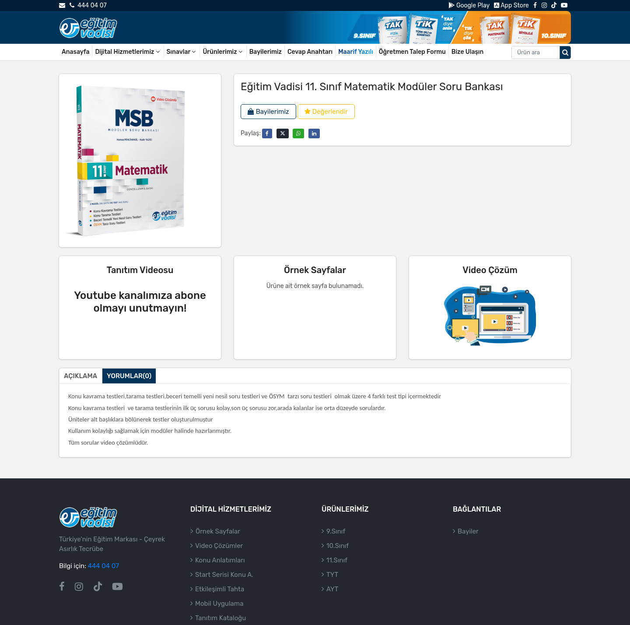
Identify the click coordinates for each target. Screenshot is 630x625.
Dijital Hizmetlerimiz (128, 52)
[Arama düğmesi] (565, 52)
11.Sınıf (336, 560)
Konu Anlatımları (220, 560)
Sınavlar (182, 52)
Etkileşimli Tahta (219, 589)
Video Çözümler (219, 546)
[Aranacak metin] (535, 52)
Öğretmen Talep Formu (412, 52)
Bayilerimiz (265, 52)
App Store (511, 5)
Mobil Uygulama (219, 603)
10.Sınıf (337, 546)
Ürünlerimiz (223, 52)
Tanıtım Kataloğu (220, 618)
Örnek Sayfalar (218, 531)
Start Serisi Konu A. (224, 575)
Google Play (468, 5)
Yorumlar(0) (129, 376)
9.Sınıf (335, 531)
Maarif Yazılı (355, 52)
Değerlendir (326, 112)
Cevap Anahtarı (309, 52)
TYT (332, 575)
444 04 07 (88, 5)
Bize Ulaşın (468, 52)
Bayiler (468, 531)
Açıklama (80, 376)
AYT (332, 589)
